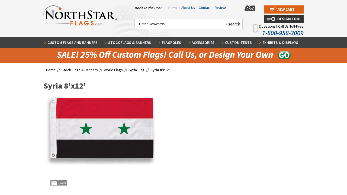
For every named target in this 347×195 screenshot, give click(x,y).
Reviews (220, 7)
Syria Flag (136, 69)
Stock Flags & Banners (129, 42)
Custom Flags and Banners (72, 42)
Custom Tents (238, 42)
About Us (189, 7)
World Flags (113, 69)
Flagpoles (171, 42)
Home (174, 7)
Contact (206, 7)
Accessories (203, 42)
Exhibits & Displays (280, 42)
